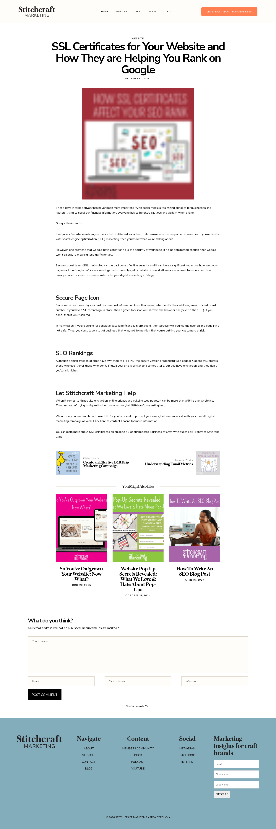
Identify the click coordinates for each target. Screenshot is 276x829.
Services (121, 11)
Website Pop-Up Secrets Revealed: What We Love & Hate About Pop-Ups (138, 579)
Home (105, 11)
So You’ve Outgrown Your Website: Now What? (81, 574)
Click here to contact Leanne (111, 421)
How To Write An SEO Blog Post (194, 571)
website (137, 38)
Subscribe (222, 794)
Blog (152, 11)
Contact (169, 11)
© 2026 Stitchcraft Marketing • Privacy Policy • (138, 817)
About (138, 11)
